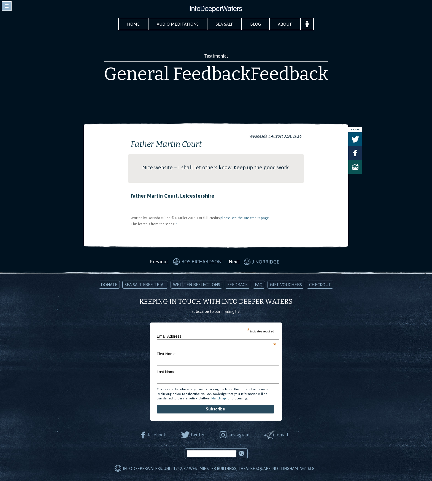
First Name (166, 354)
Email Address (216, 336)
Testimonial (216, 55)
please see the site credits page (244, 218)
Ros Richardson (201, 261)
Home (133, 24)
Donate (109, 284)
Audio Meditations (178, 24)
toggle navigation (7, 6)
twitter (198, 434)
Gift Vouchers (286, 284)
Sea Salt (224, 24)
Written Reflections (196, 284)
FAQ (259, 284)
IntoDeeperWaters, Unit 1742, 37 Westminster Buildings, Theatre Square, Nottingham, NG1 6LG (218, 468)
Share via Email (355, 167)
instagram (239, 434)
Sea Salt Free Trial (145, 284)
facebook (157, 434)
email (282, 434)
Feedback (237, 284)
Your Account (307, 24)
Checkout (320, 284)
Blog (255, 24)
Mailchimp (218, 398)
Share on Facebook (355, 153)
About (285, 24)
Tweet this (355, 139)
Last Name (166, 372)
